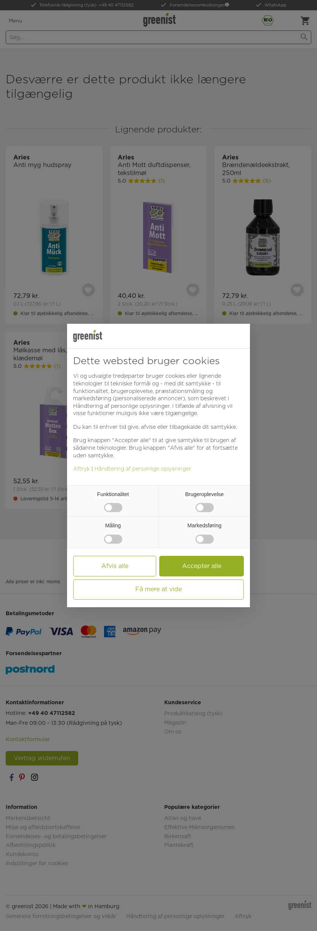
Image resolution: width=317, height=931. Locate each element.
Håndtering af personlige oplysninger (142, 469)
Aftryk (81, 469)
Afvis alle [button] (114, 566)
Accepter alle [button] (201, 566)
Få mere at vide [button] (158, 589)
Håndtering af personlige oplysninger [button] (121, 406)
